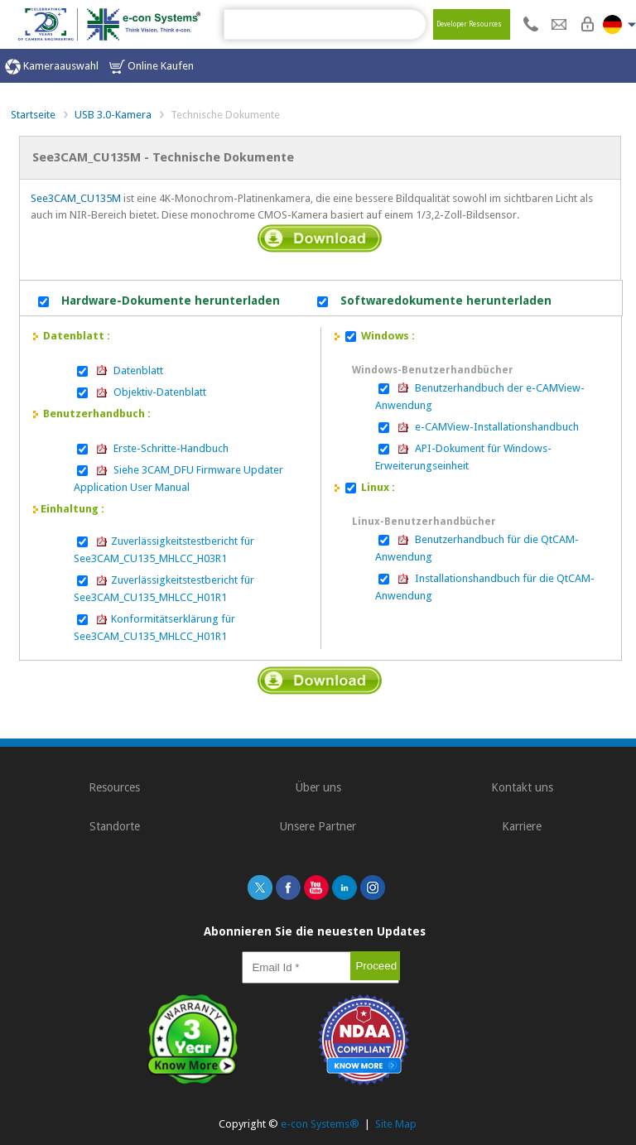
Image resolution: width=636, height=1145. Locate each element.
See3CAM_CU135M (76, 198)
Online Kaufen (151, 67)
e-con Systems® (320, 1124)
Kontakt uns (522, 787)
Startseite (33, 114)
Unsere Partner (318, 826)
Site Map (396, 1124)
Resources (114, 787)
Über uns (318, 787)
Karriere (522, 826)
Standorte (114, 826)
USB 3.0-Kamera (113, 114)
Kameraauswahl (52, 67)
